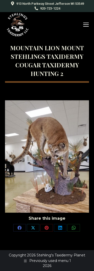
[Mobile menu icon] (86, 25)
